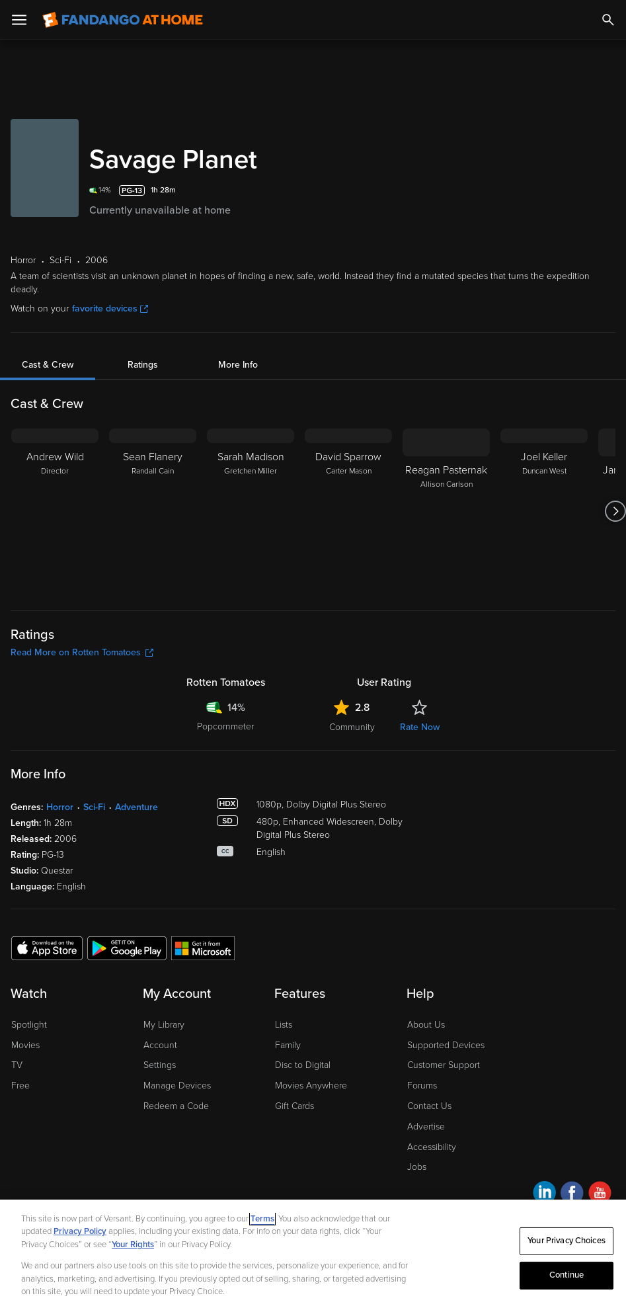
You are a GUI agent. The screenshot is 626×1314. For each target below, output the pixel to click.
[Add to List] (607, 190)
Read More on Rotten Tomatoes (82, 652)
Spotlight (29, 1024)
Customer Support (443, 1065)
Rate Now (420, 727)
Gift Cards (294, 1106)
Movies (25, 1045)
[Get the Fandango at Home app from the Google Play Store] (127, 948)
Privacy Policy (80, 1231)
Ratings (143, 364)
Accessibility (431, 1147)
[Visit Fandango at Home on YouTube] (600, 1194)
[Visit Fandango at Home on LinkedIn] (544, 1194)
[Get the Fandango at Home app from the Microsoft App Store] (203, 948)
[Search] (608, 20)
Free (20, 1085)
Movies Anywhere (311, 1085)
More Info (238, 364)
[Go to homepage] (123, 20)
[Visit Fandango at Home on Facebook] (572, 1194)
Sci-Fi (94, 807)
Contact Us (429, 1106)
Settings (159, 1065)
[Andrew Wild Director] (55, 511)
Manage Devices (177, 1085)
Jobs (416, 1166)
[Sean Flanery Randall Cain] (152, 511)
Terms (262, 1218)
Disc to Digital (303, 1065)
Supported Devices (446, 1045)
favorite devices (110, 308)
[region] (313, 1257)
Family (288, 1045)
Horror (59, 807)
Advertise (426, 1126)
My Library (163, 1024)
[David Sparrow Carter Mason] (348, 511)
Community (352, 727)
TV (16, 1065)
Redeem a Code (176, 1106)
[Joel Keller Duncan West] (544, 511)
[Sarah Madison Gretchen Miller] (250, 511)
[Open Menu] (19, 20)
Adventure (136, 807)
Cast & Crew (47, 364)
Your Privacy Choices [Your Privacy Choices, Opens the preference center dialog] (567, 1240)
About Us (426, 1024)
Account (160, 1045)
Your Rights (133, 1244)
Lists (283, 1024)
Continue (566, 1275)
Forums (422, 1085)
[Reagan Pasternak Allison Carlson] (446, 511)
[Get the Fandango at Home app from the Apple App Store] (47, 948)
